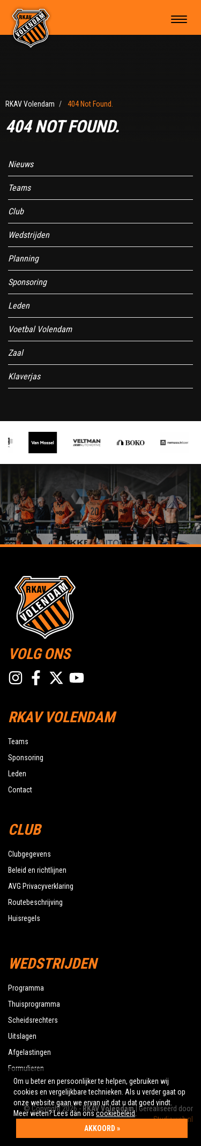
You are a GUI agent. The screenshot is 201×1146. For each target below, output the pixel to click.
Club (16, 211)
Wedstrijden (28, 235)
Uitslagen (22, 1036)
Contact (20, 789)
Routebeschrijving (35, 902)
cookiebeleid (115, 1113)
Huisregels (24, 918)
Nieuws (20, 164)
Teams (19, 188)
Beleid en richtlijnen (37, 870)
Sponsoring (27, 282)
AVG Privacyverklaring (40, 886)
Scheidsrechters (33, 1020)
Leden (18, 306)
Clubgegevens (29, 854)
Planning (23, 258)
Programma (26, 988)
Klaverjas (24, 376)
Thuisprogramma (34, 1004)
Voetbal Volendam (40, 329)
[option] (47, 442)
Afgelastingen (29, 1052)
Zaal (15, 353)
